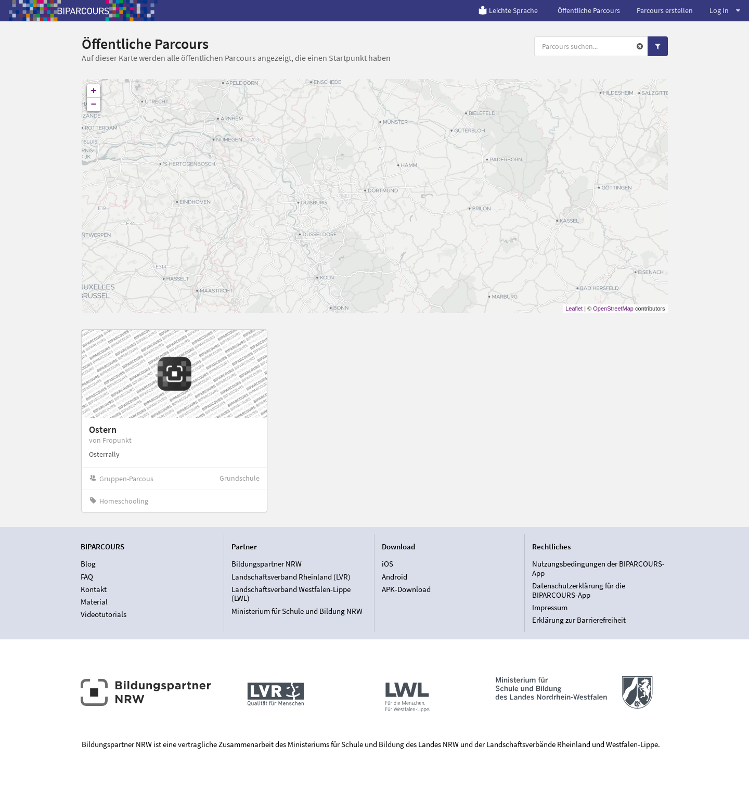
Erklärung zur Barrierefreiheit (579, 620)
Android (394, 577)
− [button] (94, 104)
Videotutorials (103, 614)
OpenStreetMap (613, 308)
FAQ (87, 577)
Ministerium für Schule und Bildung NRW (297, 611)
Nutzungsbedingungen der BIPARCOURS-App (598, 568)
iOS (387, 564)
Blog (88, 564)
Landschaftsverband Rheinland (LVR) (291, 577)
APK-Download (406, 589)
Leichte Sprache (508, 10)
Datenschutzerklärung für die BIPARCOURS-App (578, 590)
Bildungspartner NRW (266, 564)
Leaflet (574, 308)
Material (94, 602)
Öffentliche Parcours (589, 10)
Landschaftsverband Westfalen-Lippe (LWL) (291, 593)
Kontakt (94, 589)
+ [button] (94, 91)
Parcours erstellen (665, 10)
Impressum (549, 607)
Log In (724, 10)
